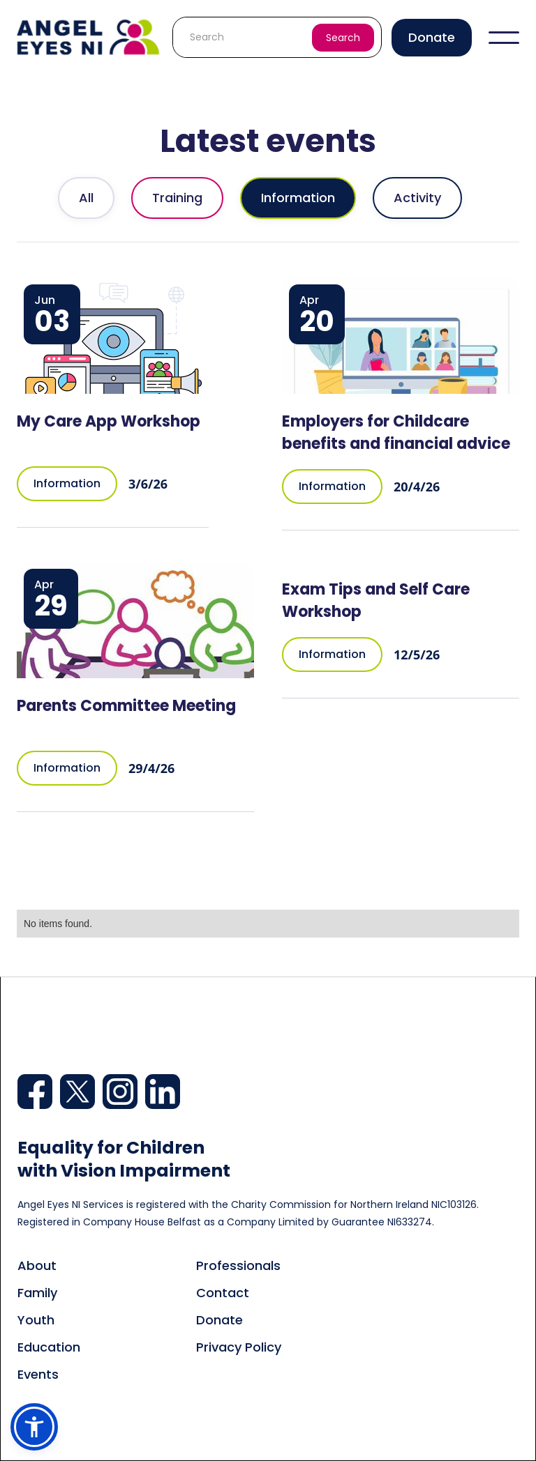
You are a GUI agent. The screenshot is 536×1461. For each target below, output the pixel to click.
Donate (431, 37)
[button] (504, 37)
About (37, 1265)
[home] (89, 37)
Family (37, 1292)
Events (38, 1374)
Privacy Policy (238, 1347)
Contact (222, 1292)
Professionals (238, 1265)
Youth (35, 1320)
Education (48, 1347)
